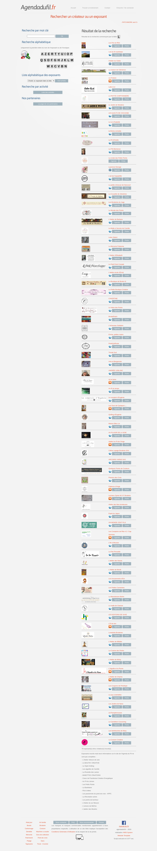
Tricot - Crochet (42, 844)
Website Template (124, 835)
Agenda (117, 46)
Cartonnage (29, 828)
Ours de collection (42, 835)
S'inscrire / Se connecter (125, 8)
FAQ (73, 822)
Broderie (42, 825)
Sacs (42, 841)
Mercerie (29, 835)
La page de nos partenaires (48, 104)
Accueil (73, 8)
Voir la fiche (61, 81)
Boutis (29, 825)
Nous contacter (61, 822)
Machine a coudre (42, 832)
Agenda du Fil (124, 826)
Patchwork (29, 838)
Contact (107, 8)
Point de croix (42, 838)
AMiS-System (128, 832)
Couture (42, 828)
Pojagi (29, 841)
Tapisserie (29, 844)
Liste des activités (48, 92)
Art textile (42, 822)
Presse (101, 822)
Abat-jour (29, 822)
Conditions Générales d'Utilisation (63, 832)
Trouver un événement (90, 8)
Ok (62, 36)
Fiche (127, 46)
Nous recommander (87, 822)
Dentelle (29, 832)
